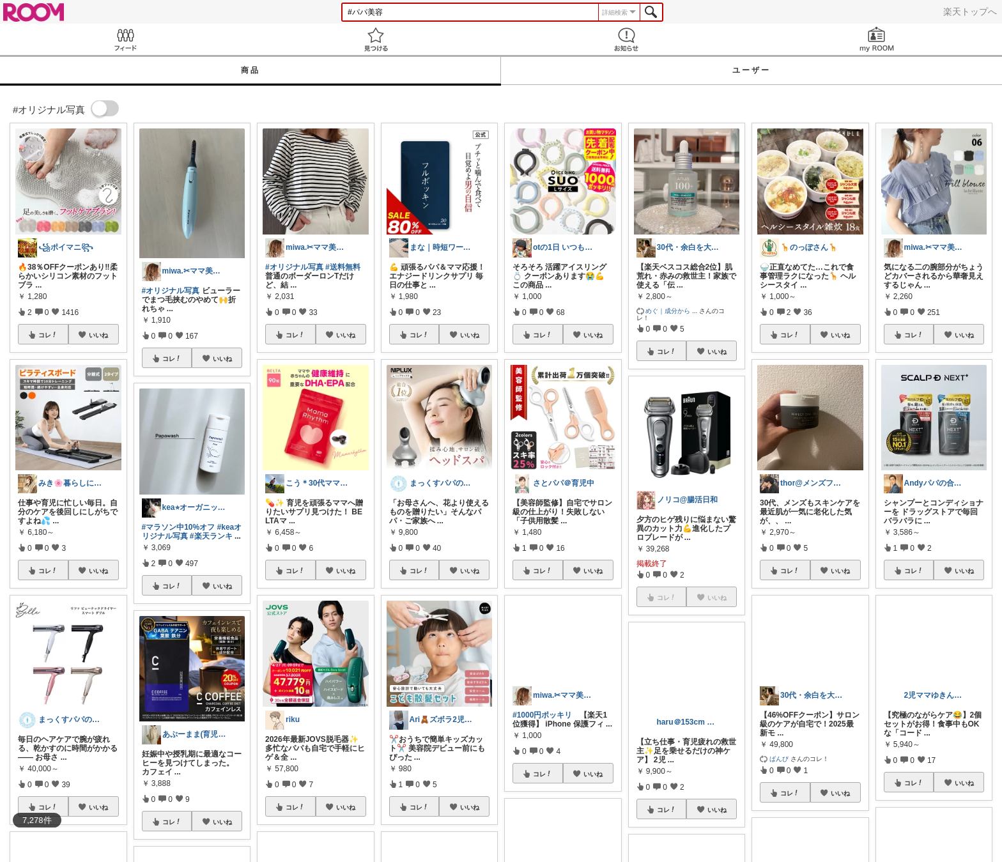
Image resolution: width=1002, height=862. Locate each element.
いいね (98, 335)
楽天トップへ (970, 11)
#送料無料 (342, 267)
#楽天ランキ (211, 536)
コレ (48, 335)
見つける (375, 39)
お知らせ (626, 39)
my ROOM (877, 39)
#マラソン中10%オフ (178, 527)
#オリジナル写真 (171, 290)
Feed (125, 39)
